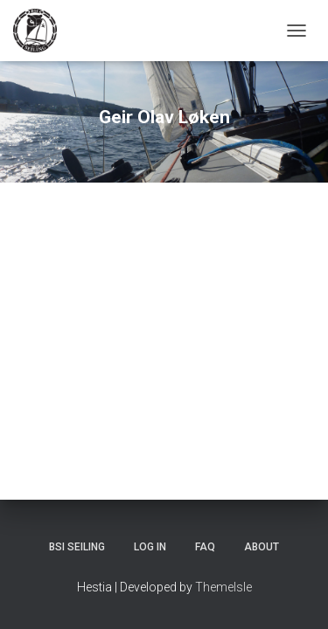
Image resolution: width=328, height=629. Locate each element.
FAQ (205, 547)
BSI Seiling (77, 547)
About (261, 547)
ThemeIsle (223, 587)
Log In (150, 547)
